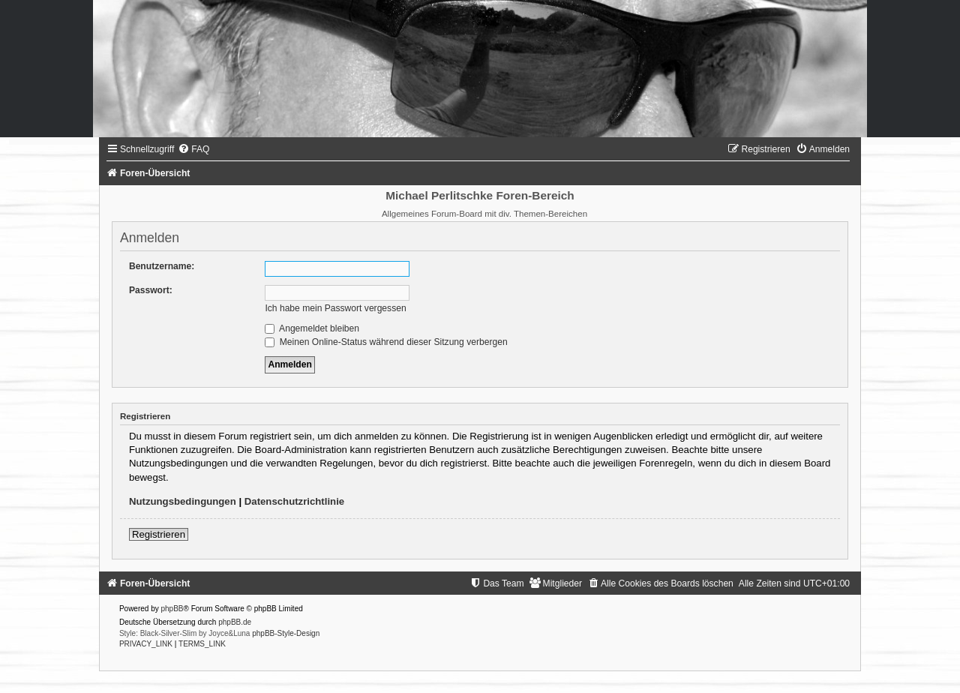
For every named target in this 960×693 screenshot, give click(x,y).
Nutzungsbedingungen (182, 501)
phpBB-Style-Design (286, 633)
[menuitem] (193, 149)
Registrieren (158, 534)
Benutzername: (161, 266)
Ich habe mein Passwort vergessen (335, 308)
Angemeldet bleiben (312, 328)
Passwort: (150, 290)
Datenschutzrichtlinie (294, 501)
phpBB (172, 608)
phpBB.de (234, 622)
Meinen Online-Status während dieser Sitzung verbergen (386, 342)
